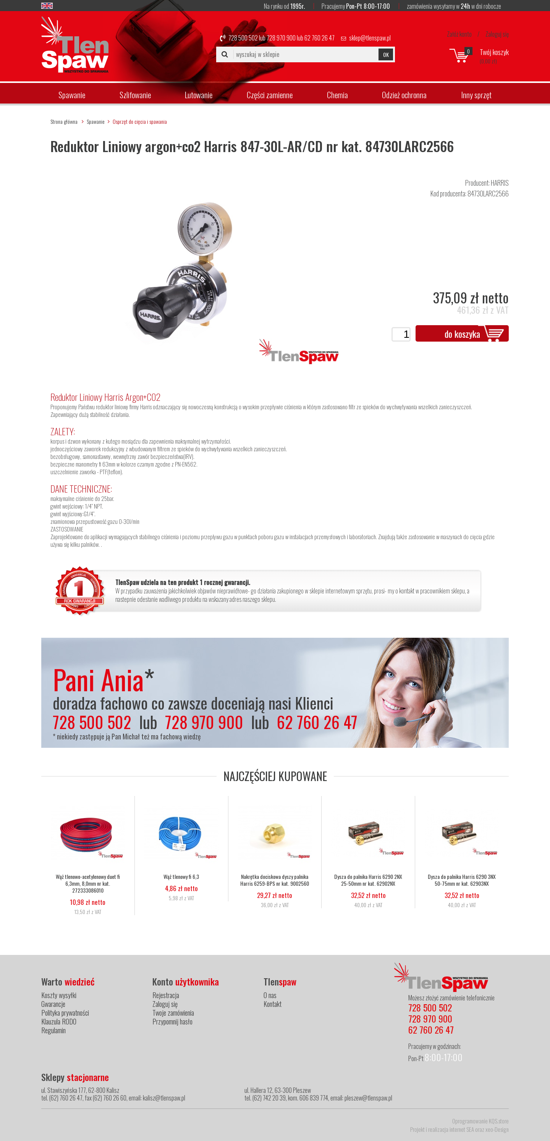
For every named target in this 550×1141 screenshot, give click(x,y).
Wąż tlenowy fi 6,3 (181, 876)
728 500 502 (243, 37)
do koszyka (462, 333)
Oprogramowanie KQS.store (480, 1121)
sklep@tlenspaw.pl (370, 37)
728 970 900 (281, 37)
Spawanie (71, 94)
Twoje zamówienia (173, 1013)
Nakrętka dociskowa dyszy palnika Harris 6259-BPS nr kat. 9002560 (274, 880)
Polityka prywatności (65, 1013)
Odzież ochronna (404, 94)
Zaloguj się (497, 34)
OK (386, 54)
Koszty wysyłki (58, 995)
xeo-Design (497, 1129)
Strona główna (64, 121)
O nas (270, 995)
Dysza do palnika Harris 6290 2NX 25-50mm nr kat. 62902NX (368, 880)
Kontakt (272, 1004)
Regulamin (53, 1030)
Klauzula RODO (58, 1021)
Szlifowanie (135, 94)
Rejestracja (165, 995)
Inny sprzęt (476, 94)
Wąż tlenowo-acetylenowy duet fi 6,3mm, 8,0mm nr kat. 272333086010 (88, 883)
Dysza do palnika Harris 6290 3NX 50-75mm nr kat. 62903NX (462, 880)
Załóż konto (459, 34)
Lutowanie (198, 94)
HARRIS (500, 183)
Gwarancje (53, 1004)
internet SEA (462, 1129)
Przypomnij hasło (172, 1021)
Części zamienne (270, 94)
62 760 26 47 (319, 37)
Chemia (337, 94)
